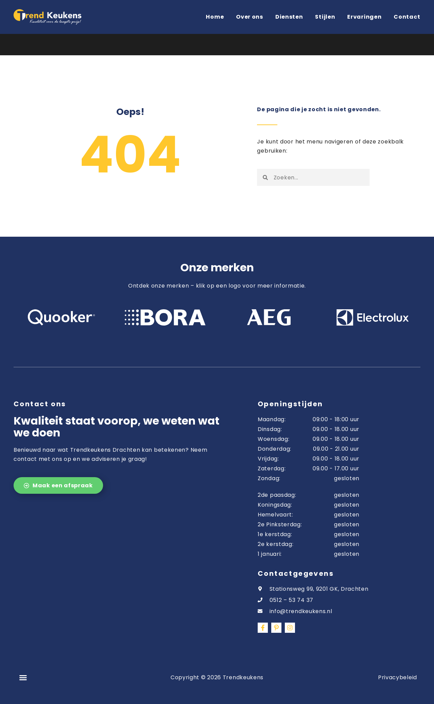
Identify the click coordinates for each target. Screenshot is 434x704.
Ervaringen (364, 17)
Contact (407, 17)
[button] (23, 677)
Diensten (289, 17)
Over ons (249, 17)
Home (215, 17)
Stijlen (325, 17)
